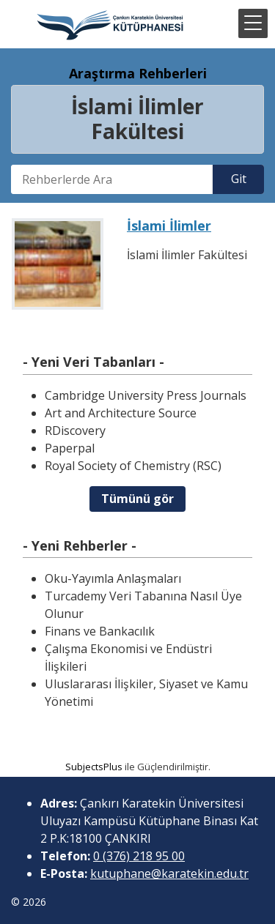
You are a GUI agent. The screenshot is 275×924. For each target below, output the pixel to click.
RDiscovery (75, 430)
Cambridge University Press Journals (145, 395)
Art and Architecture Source (121, 413)
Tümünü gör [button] (137, 499)
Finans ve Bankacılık (100, 631)
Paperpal (70, 448)
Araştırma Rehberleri (138, 73)
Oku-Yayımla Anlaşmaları (113, 578)
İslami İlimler (169, 225)
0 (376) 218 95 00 (139, 856)
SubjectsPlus (93, 766)
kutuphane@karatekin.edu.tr (169, 873)
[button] (253, 23)
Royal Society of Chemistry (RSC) (133, 466)
